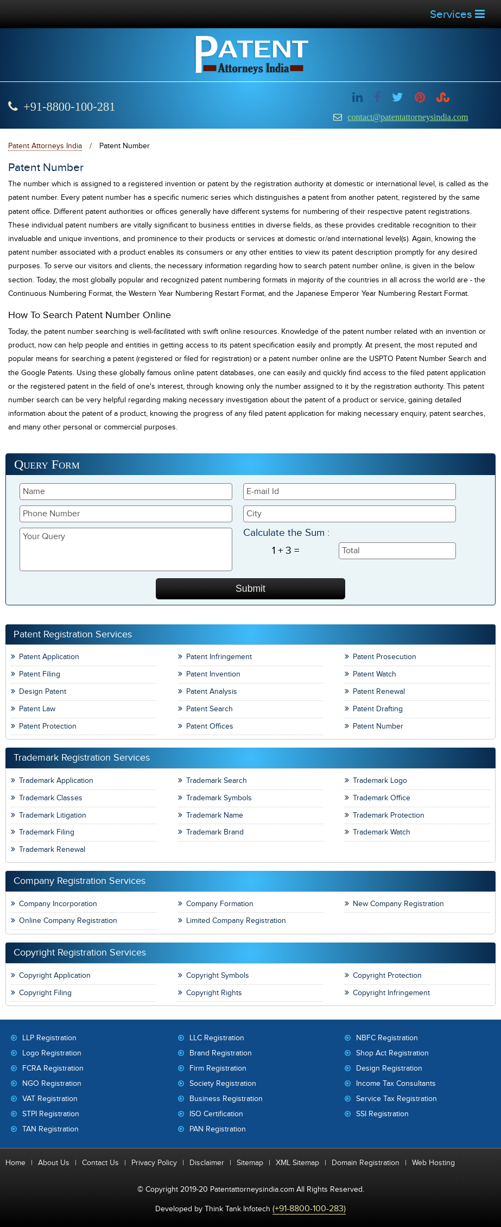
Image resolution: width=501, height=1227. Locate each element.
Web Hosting (433, 1162)
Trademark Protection (388, 815)
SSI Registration (382, 1113)
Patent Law (37, 708)
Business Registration (226, 1098)
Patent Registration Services (73, 634)
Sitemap (250, 1162)
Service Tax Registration (396, 1098)
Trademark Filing (46, 832)
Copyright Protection (387, 975)
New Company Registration (398, 903)
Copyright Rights (214, 992)
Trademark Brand (215, 832)
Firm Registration (217, 1068)
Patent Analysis (211, 691)
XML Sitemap (297, 1162)
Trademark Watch (381, 832)
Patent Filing (39, 674)
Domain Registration (365, 1162)
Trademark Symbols (219, 797)
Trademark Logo (380, 780)
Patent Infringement (219, 656)
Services (457, 14)
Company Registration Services (79, 881)
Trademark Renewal (52, 849)
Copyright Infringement (391, 992)
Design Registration (389, 1068)
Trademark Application (56, 780)
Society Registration (222, 1083)
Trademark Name (214, 815)
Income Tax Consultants (396, 1083)
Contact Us (100, 1162)
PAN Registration (217, 1129)
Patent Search (209, 708)
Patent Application (49, 656)
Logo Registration (51, 1053)
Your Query (126, 549)
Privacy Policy (154, 1162)
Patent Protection (48, 726)
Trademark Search (216, 780)
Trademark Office (381, 797)
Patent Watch (374, 674)
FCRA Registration (53, 1068)
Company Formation (219, 903)
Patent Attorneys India (45, 145)
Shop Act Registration (392, 1053)
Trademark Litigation (52, 815)
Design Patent (42, 691)
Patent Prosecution (384, 656)
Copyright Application (55, 975)
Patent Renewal (379, 691)
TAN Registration (50, 1129)
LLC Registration (216, 1037)
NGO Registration (51, 1083)
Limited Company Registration (236, 920)
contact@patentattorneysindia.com (407, 117)
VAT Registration (50, 1098)
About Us (53, 1162)
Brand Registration (220, 1053)
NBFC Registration (387, 1037)
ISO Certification (216, 1113)
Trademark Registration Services (82, 757)
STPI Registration (50, 1113)
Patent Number (378, 726)
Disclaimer (206, 1162)
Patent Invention (213, 674)
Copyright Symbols (217, 975)
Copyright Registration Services (80, 952)
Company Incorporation (58, 903)
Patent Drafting (378, 708)
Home (15, 1162)
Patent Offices (209, 726)
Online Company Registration (68, 920)
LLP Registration (49, 1037)
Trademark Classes (51, 797)
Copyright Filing (45, 992)
